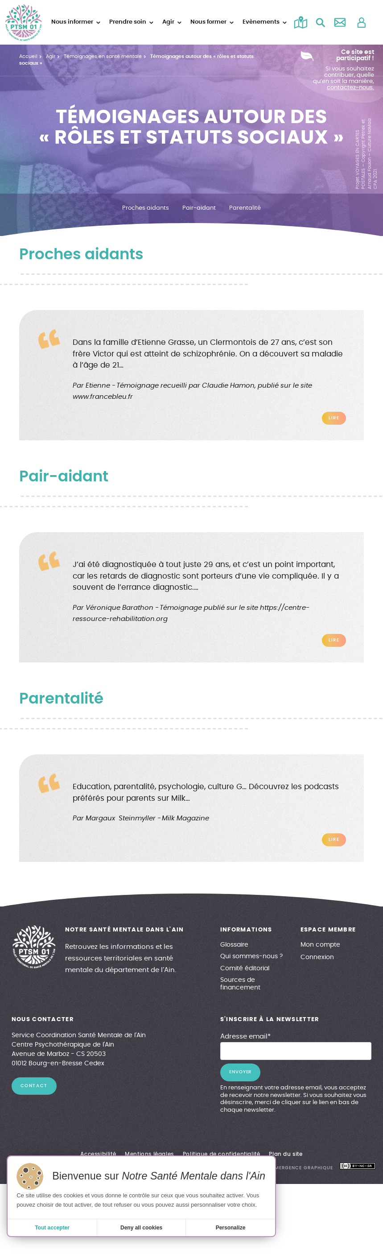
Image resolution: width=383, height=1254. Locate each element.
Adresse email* (245, 1036)
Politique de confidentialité (221, 1154)
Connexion (317, 957)
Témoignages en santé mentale (103, 56)
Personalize (231, 1228)
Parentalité (245, 208)
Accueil (28, 56)
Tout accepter (52, 1228)
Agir (50, 56)
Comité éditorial (244, 968)
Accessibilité (98, 1154)
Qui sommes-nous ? (251, 956)
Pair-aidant (199, 208)
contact (34, 1086)
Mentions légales (149, 1154)
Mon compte (320, 945)
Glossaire (234, 945)
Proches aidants (145, 208)
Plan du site (285, 1154)
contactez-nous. (350, 88)
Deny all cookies (141, 1228)
